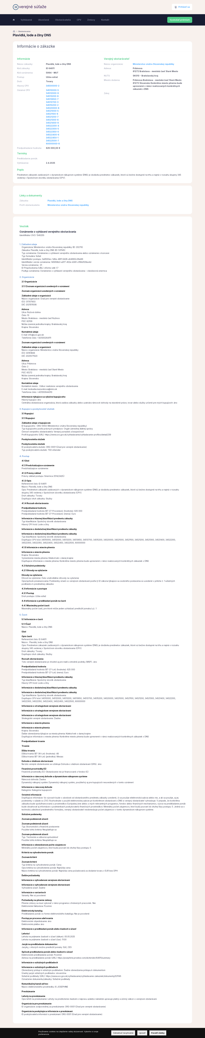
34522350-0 (52, 131)
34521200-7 (52, 117)
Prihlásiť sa (184, 7)
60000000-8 (53, 143)
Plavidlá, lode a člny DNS (60, 200)
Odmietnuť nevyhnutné (123, 1033)
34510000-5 (52, 90)
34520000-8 (52, 108)
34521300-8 (52, 120)
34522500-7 (52, 140)
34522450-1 (52, 137)
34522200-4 (52, 126)
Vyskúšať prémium (180, 20)
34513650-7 (52, 99)
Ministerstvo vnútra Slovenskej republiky (153, 64)
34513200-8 (52, 96)
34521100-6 (52, 114)
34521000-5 (52, 111)
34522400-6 (52, 134)
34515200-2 (52, 105)
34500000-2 (52, 86)
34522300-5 (52, 128)
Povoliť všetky (158, 1033)
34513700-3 (52, 102)
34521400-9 (52, 123)
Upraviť (142, 1033)
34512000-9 (52, 93)
